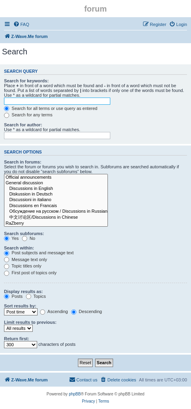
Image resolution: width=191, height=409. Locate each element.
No (28, 238)
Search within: (19, 247)
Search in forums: (23, 162)
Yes (11, 238)
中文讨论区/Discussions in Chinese (56, 217)
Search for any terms (28, 114)
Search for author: (23, 124)
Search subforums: (24, 233)
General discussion (56, 183)
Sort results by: (20, 305)
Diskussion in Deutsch (56, 194)
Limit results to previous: (30, 322)
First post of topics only (30, 272)
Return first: (16, 338)
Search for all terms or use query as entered (50, 108)
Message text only (25, 259)
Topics (36, 296)
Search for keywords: (26, 80)
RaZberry (56, 223)
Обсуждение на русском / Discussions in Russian (56, 211)
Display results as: (23, 291)
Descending (86, 311)
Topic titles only (22, 265)
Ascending (54, 311)
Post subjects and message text (39, 252)
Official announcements (56, 177)
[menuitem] (21, 24)
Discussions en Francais (56, 206)
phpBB (75, 394)
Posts (13, 296)
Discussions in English (56, 189)
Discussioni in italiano (56, 200)
